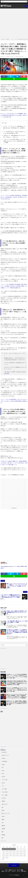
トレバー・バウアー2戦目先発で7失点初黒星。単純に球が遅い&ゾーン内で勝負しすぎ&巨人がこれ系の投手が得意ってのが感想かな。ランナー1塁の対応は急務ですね (14, 286)
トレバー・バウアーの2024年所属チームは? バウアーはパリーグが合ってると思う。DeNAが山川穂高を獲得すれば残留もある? (14, 401)
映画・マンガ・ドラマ (6, 813)
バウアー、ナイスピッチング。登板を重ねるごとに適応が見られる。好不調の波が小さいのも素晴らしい (14, 127)
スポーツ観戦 (15, 56)
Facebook (3, 758)
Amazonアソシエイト (5, 755)
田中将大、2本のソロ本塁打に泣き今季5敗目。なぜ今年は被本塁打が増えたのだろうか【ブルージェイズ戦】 (17, 612)
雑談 (23, 56)
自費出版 (3, 828)
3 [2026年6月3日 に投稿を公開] (10, 848)
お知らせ (3, 782)
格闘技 (3, 819)
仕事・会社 (4, 798)
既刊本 (3, 810)
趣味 (2, 831)
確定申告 (3, 825)
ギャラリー (14, 871)
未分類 (3, 816)
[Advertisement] (14, 23)
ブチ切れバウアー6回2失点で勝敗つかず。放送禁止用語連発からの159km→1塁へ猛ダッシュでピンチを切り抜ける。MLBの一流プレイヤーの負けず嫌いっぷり (14, 463)
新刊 (2, 807)
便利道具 (3, 801)
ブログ (6, 869)
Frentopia (17, 874)
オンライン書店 (4, 779)
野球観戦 (8, 56)
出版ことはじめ (4, 804)
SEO (2, 767)
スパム (3, 785)
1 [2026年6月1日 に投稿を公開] (3, 848)
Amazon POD (4, 752)
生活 (2, 822)
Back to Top (14, 865)
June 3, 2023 (6, 373)
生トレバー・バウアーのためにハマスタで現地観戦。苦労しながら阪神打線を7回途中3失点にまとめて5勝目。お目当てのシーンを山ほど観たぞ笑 (14, 115)
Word (3, 773)
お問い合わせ (23, 871)
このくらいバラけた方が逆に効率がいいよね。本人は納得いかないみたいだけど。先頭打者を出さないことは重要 (14, 140)
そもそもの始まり (5, 791)
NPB (12, 56)
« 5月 (3, 859)
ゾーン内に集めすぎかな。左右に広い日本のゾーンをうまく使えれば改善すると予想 (14, 132)
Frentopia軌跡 (4, 761)
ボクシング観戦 (4, 795)
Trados (3, 770)
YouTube (3, 776)
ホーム (18, 871)
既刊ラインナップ (12, 869)
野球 (19, 56)
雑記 (21, 56)
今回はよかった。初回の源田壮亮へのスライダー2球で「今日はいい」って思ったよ (13, 136)
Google (3, 764)
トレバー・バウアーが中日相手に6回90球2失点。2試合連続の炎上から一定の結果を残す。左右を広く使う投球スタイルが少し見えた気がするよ (14, 197)
